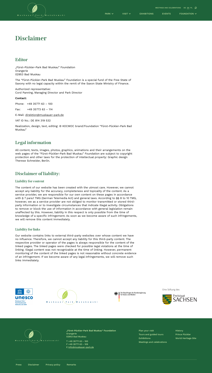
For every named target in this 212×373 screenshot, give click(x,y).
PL (191, 8)
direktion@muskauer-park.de (44, 115)
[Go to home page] (41, 10)
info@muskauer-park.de (81, 347)
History (179, 330)
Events (166, 13)
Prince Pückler (183, 334)
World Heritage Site (185, 338)
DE (185, 8)
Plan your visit (146, 330)
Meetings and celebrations (168, 8)
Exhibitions (146, 13)
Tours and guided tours (151, 334)
